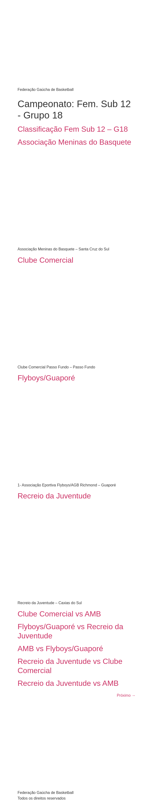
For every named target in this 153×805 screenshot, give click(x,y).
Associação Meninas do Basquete (74, 142)
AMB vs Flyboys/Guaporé (60, 648)
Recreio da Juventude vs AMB (68, 683)
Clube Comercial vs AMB (59, 614)
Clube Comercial (46, 260)
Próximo (126, 695)
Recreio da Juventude (54, 496)
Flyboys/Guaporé (46, 378)
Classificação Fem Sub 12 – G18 (73, 129)
